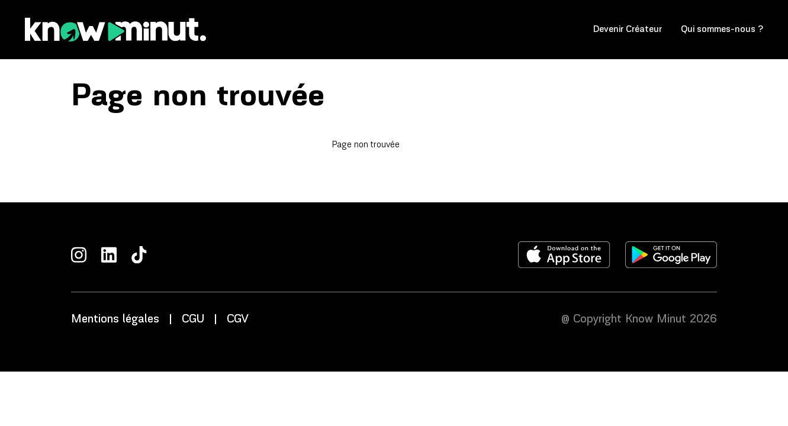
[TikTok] (139, 254)
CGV (238, 319)
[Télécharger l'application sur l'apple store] (564, 254)
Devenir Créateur (627, 29)
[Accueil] (115, 29)
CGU (193, 319)
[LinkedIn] (109, 254)
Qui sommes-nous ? (722, 29)
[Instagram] (78, 254)
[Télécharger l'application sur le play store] (671, 254)
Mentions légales (115, 319)
